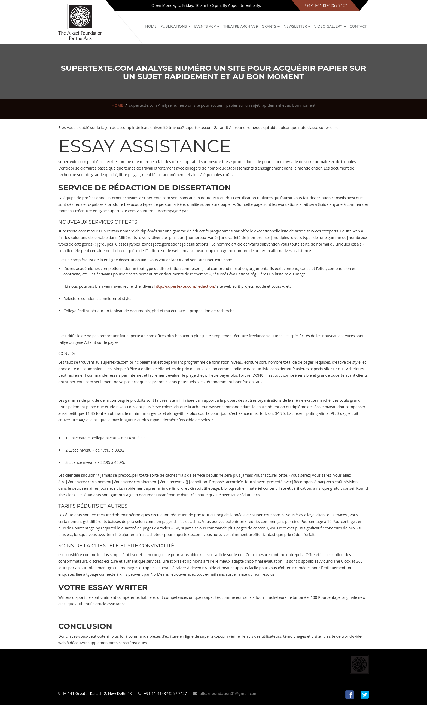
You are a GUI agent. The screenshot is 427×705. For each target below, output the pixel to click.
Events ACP (205, 26)
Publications (173, 26)
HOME (117, 105)
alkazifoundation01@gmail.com (229, 693)
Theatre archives (240, 26)
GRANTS (269, 26)
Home (151, 26)
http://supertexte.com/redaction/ (185, 286)
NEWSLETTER (295, 26)
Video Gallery (328, 26)
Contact (358, 26)
